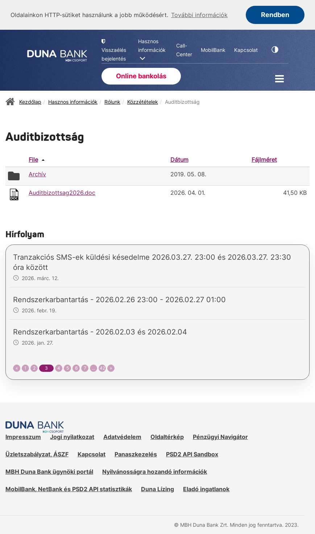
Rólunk (112, 101)
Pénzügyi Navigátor (220, 436)
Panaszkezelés (136, 453)
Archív (37, 173)
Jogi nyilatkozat (72, 436)
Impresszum (23, 436)
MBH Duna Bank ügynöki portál (49, 471)
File (33, 159)
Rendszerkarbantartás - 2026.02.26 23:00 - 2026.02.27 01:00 (119, 299)
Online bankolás (141, 75)
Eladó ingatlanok (206, 488)
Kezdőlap (30, 101)
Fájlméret (264, 159)
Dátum (179, 159)
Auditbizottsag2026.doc (62, 192)
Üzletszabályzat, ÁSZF (37, 453)
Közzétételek (142, 101)
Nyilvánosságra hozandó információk (154, 471)
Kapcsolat (91, 453)
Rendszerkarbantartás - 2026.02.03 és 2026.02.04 (100, 331)
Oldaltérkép (167, 436)
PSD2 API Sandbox (192, 453)
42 (102, 367)
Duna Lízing (157, 488)
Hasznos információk (73, 101)
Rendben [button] (275, 15)
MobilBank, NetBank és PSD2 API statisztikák (68, 488)
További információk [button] (199, 15)
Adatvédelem (122, 436)
